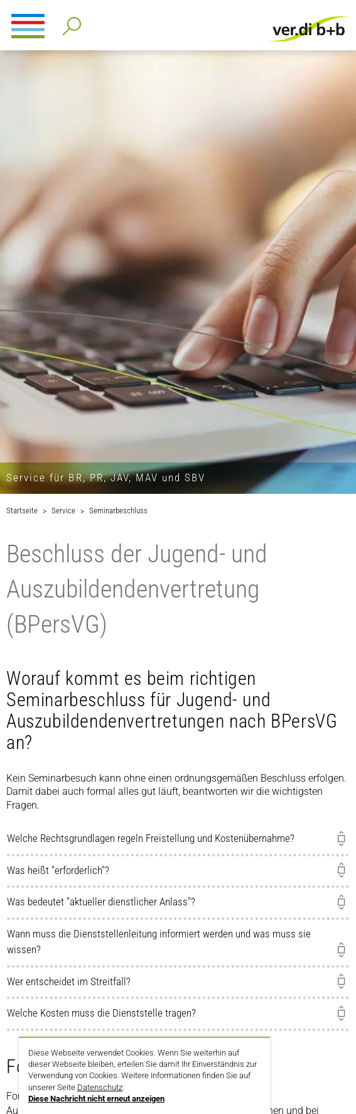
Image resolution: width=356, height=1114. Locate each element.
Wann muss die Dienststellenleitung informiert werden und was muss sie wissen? (159, 941)
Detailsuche (69, 22)
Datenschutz (99, 1087)
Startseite (22, 510)
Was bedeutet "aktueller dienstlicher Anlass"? (101, 901)
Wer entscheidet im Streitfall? (69, 981)
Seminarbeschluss (118, 510)
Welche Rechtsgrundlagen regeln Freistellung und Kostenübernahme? (150, 838)
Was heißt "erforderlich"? (58, 870)
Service (63, 510)
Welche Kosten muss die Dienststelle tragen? (101, 1013)
